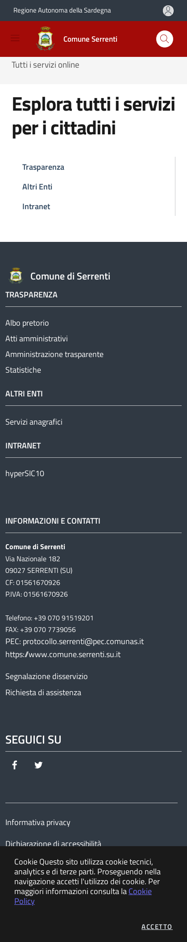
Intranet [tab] (36, 206)
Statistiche (23, 370)
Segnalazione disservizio (46, 676)
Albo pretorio (27, 323)
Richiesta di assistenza (43, 692)
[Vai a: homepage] (78, 39)
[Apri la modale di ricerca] (165, 39)
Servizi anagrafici (33, 422)
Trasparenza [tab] (43, 167)
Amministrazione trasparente (54, 354)
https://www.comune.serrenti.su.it (63, 654)
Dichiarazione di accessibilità (53, 844)
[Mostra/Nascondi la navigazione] (15, 38)
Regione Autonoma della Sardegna (62, 10)
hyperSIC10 (24, 473)
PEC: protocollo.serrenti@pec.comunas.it (74, 641)
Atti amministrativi (36, 338)
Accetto (157, 926)
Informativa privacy (38, 822)
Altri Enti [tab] (37, 187)
